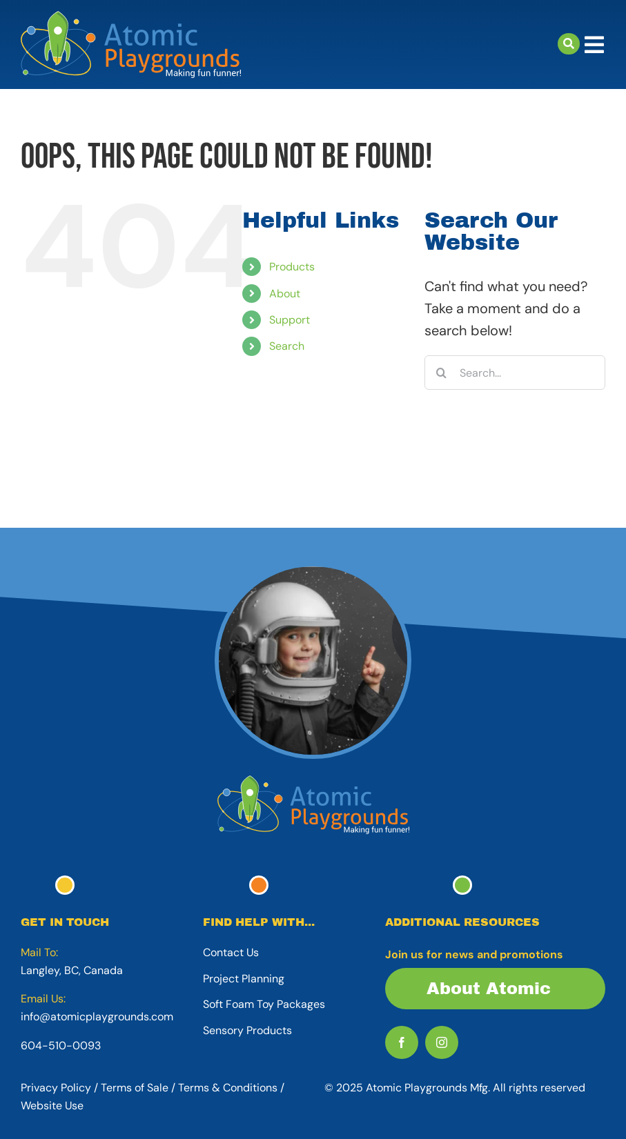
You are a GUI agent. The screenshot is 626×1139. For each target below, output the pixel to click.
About (284, 293)
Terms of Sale (134, 1087)
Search (286, 346)
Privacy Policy (56, 1087)
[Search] (441, 372)
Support (289, 320)
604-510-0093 (61, 1045)
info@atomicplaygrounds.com (97, 1016)
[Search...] (514, 372)
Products (292, 266)
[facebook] (401, 1042)
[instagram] (441, 1042)
